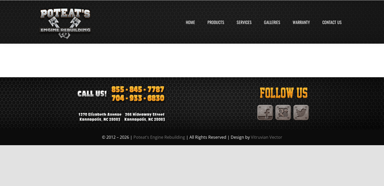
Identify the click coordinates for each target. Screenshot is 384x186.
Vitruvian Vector (266, 137)
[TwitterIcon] (301, 107)
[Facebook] (265, 107)
